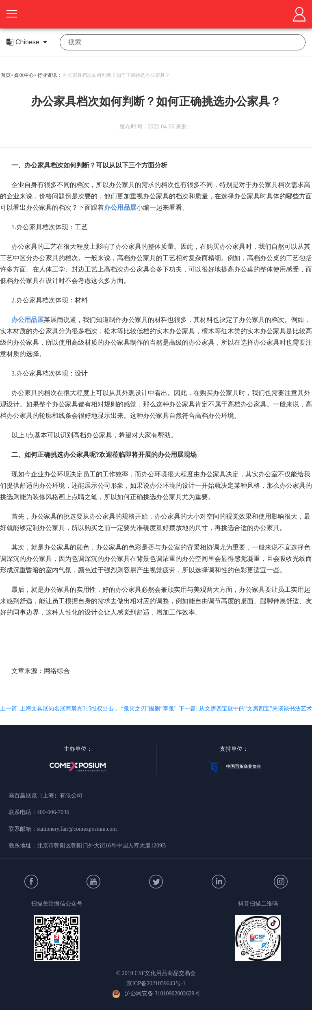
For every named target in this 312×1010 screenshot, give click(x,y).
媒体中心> (25, 75)
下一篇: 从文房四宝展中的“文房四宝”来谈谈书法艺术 (245, 709)
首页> (7, 75)
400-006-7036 (53, 812)
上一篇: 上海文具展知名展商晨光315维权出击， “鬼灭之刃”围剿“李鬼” (88, 709)
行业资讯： (49, 75)
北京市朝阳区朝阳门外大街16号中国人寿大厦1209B (101, 846)
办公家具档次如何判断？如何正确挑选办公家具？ (116, 75)
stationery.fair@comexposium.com (77, 829)
